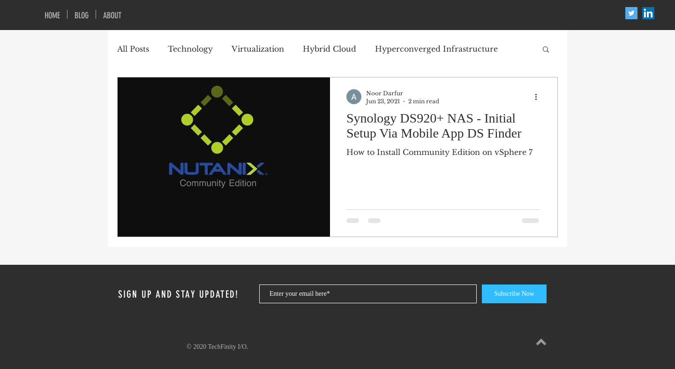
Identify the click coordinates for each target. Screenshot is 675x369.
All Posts (133, 49)
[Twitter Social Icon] (631, 13)
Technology (190, 49)
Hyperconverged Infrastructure (436, 49)
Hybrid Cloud (329, 49)
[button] (545, 50)
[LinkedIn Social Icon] (648, 13)
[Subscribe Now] (514, 293)
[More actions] (539, 96)
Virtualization (258, 49)
